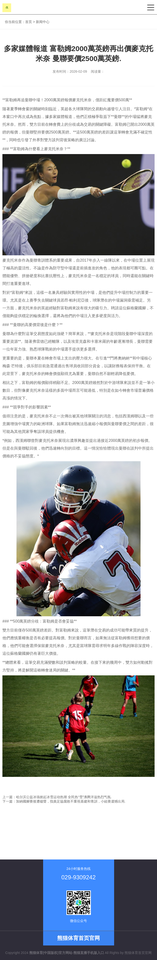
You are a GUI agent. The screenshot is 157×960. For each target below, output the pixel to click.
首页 (28, 22)
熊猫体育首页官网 (138, 953)
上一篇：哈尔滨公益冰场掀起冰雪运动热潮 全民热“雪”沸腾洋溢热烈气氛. (57, 797)
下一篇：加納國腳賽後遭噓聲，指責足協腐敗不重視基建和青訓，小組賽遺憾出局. (64, 801)
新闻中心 (42, 22)
